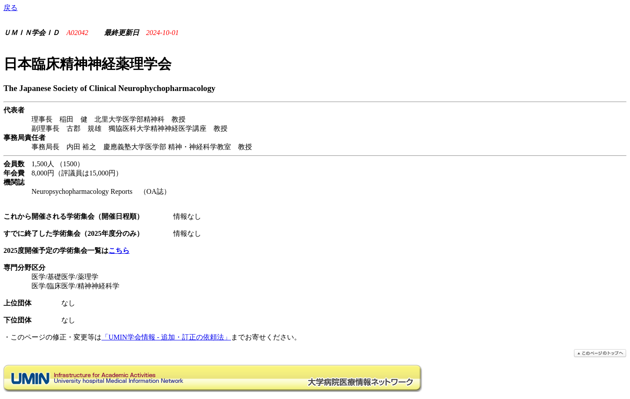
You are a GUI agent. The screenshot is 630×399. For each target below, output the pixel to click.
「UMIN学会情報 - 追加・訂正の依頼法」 (166, 337)
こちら (119, 250)
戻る (11, 7)
